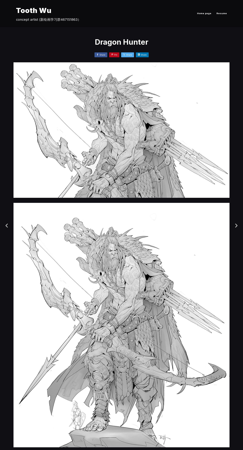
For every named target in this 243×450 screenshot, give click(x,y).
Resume (222, 13)
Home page (204, 13)
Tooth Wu (33, 10)
